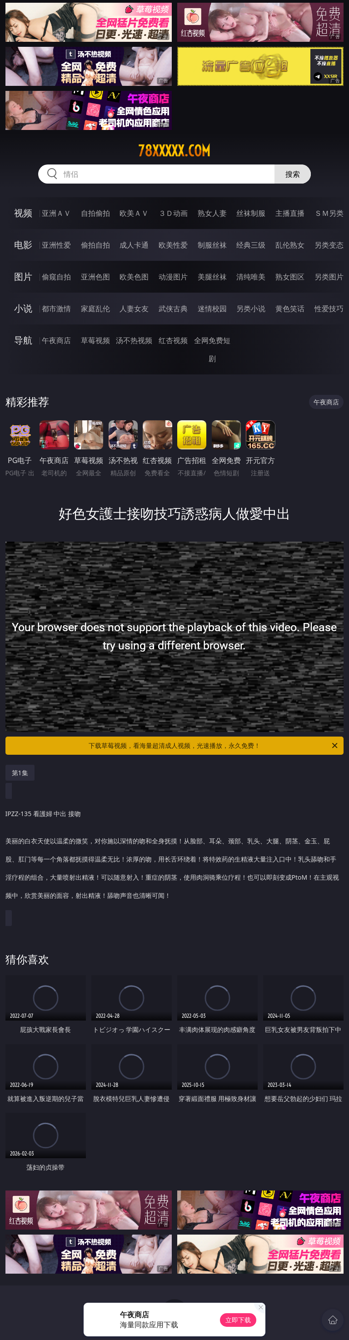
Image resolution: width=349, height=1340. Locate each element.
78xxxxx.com (174, 151)
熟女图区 (289, 277)
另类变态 (329, 245)
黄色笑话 (289, 309)
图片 (23, 276)
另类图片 (329, 277)
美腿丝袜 (212, 277)
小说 (23, 308)
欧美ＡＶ (134, 213)
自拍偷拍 (95, 213)
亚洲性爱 (56, 245)
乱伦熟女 (289, 245)
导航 (23, 340)
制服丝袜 (212, 245)
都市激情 (56, 309)
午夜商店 (56, 340)
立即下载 (238, 1319)
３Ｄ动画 (173, 213)
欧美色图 (134, 277)
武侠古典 (173, 309)
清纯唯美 (250, 277)
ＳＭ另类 (329, 213)
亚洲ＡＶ (56, 213)
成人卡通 (134, 245)
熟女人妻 (212, 213)
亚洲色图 (95, 277)
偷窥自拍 (56, 277)
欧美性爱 (173, 245)
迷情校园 (212, 309)
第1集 (20, 772)
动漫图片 (173, 277)
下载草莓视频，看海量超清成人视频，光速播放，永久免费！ (214, 745)
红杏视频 (173, 340)
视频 (23, 213)
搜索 (292, 174)
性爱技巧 (329, 309)
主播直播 (289, 213)
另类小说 (250, 309)
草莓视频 (95, 340)
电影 (23, 245)
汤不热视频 (134, 340)
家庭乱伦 (95, 309)
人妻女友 (134, 309)
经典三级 (250, 245)
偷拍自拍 (95, 245)
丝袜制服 (250, 213)
